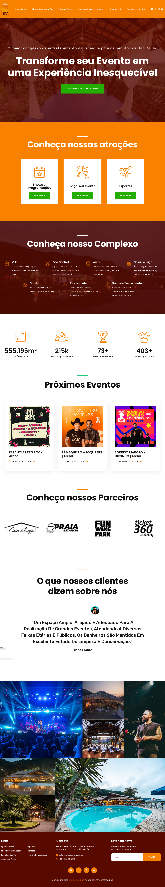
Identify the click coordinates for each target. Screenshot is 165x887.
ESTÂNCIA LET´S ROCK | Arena (26, 454)
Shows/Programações (42, 9)
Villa (15, 262)
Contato (142, 9)
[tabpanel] (82, 636)
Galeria (130, 9)
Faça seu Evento (65, 9)
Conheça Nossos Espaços (92, 9)
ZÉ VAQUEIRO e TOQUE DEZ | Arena (82, 454)
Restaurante (116, 9)
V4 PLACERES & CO (77, 880)
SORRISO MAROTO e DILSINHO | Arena (130, 454)
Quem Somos (21, 9)
